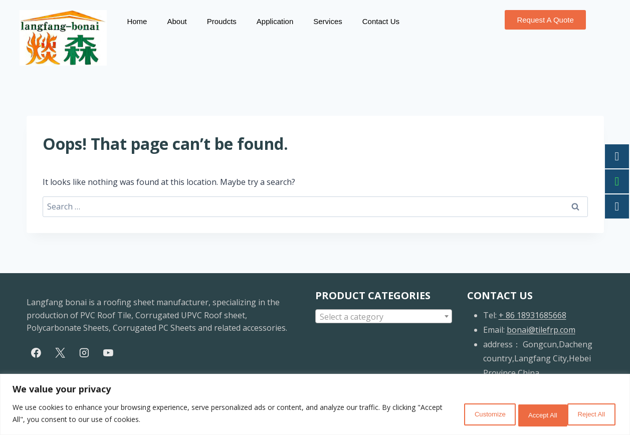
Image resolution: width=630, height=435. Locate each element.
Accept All (587, 414)
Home (137, 21)
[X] (60, 353)
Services (327, 21)
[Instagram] (84, 353)
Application (275, 21)
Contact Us (380, 21)
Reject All (524, 414)
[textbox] (384, 317)
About (176, 21)
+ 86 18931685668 (532, 315)
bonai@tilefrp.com (541, 329)
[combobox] (383, 316)
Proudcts (222, 21)
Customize (460, 414)
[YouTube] (108, 353)
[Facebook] (37, 353)
